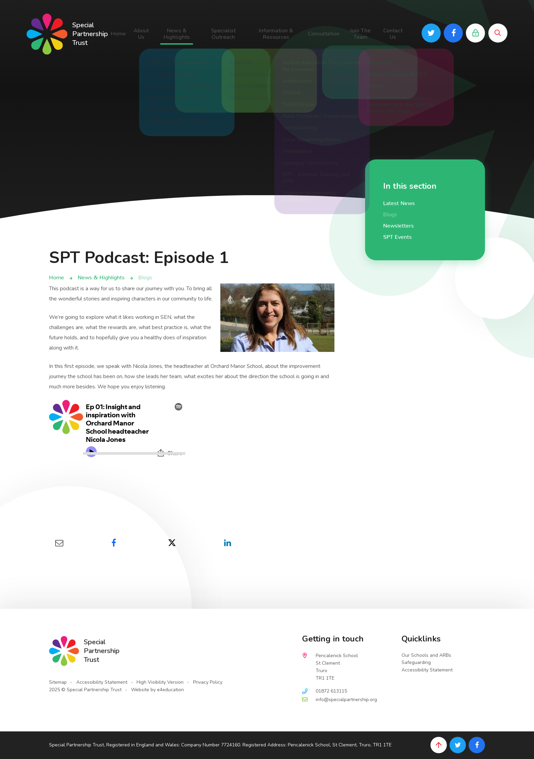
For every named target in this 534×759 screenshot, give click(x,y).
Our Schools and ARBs (426, 655)
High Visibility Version (160, 682)
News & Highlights (101, 276)
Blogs (145, 276)
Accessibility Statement (101, 682)
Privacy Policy (207, 682)
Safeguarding (416, 662)
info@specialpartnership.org (346, 699)
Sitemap (58, 682)
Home (56, 276)
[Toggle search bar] (497, 33)
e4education (170, 689)
